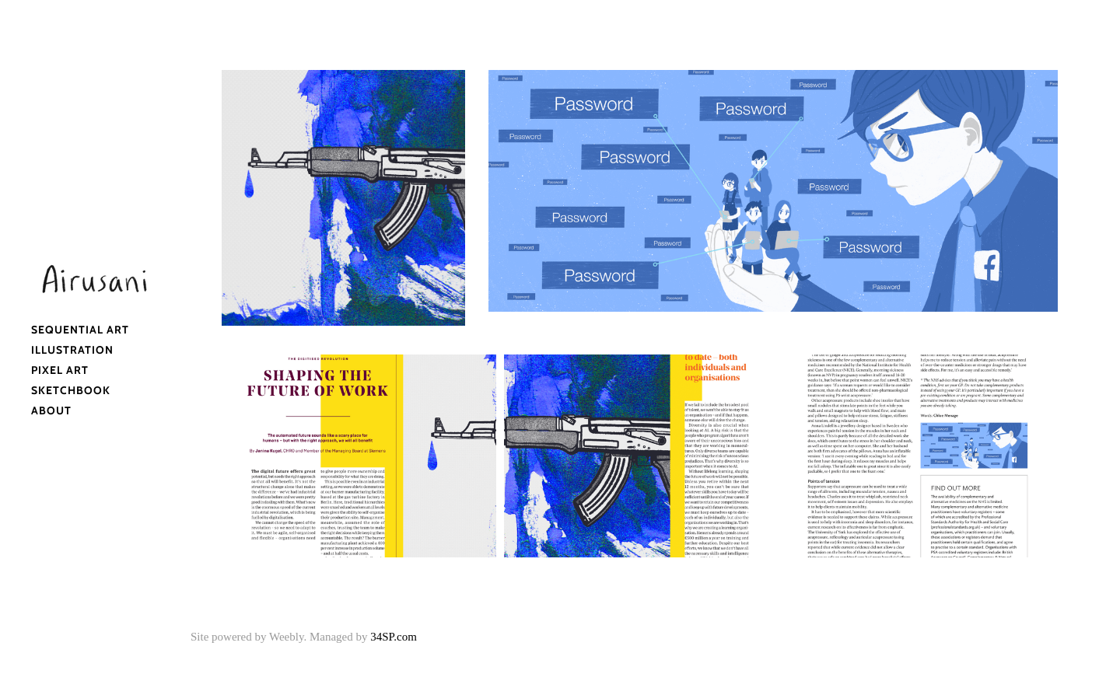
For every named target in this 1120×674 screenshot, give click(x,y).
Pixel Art (60, 370)
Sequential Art (80, 330)
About (51, 410)
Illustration (72, 350)
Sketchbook (70, 390)
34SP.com (393, 636)
